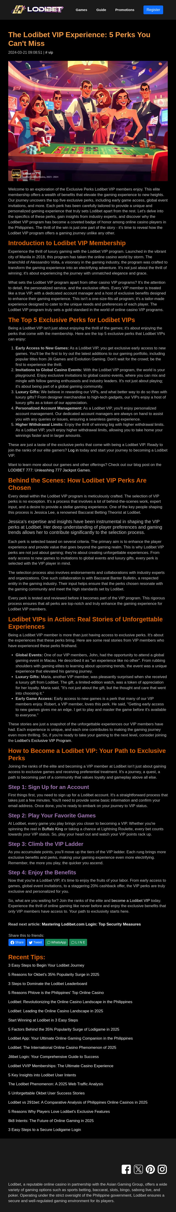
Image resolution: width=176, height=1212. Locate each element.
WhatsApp (56, 942)
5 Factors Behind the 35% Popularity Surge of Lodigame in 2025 (63, 1029)
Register (153, 10)
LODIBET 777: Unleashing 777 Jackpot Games (49, 470)
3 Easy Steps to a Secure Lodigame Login (44, 1130)
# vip (49, 52)
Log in (73, 450)
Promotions (124, 10)
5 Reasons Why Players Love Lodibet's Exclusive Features (59, 1111)
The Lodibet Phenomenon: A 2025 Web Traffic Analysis (55, 1084)
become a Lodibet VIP (131, 900)
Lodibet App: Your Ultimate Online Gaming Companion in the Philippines (70, 1038)
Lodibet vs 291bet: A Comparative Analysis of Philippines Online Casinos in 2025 (78, 1102)
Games (81, 10)
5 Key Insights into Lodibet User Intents (42, 1075)
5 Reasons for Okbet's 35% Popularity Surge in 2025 (53, 974)
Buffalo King (52, 829)
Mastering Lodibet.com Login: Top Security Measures (91, 924)
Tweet (35, 942)
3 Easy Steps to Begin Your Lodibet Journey (46, 965)
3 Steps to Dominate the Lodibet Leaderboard (47, 984)
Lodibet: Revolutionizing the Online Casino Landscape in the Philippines (70, 1002)
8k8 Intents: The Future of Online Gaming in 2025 (51, 1121)
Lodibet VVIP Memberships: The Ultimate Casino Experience (60, 1066)
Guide (101, 10)
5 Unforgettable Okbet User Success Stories (46, 1093)
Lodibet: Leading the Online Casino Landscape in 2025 (55, 1011)
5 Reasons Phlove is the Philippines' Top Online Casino (56, 992)
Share (17, 942)
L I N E (78, 942)
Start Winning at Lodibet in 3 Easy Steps (43, 1020)
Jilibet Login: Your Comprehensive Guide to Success (53, 1057)
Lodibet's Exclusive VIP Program (43, 740)
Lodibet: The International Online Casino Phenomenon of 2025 (62, 1047)
